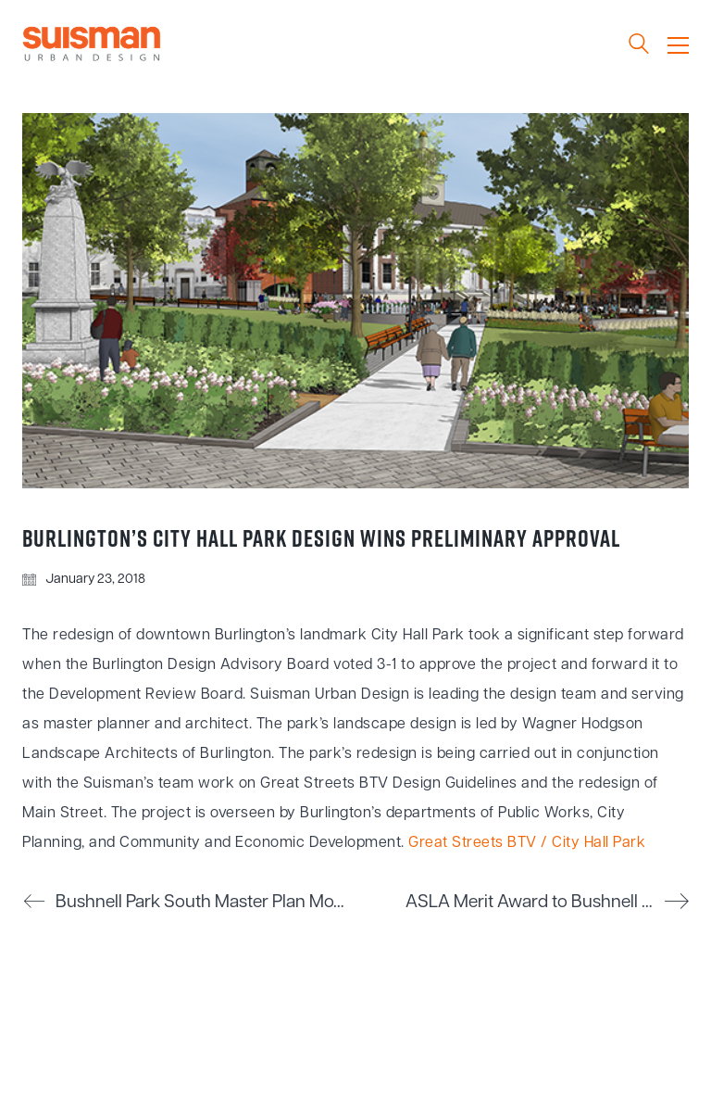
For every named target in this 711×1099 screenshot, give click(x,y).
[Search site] (639, 46)
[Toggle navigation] (678, 45)
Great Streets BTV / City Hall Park (526, 843)
